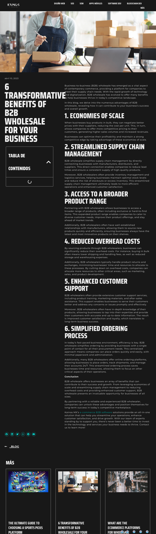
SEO (72, 3)
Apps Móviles (95, 3)
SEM (81, 3)
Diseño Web (59, 3)
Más (143, 8)
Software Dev (114, 3)
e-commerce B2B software (96, 412)
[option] (128, 531)
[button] (48, 162)
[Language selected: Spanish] (136, 531)
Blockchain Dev (134, 3)
